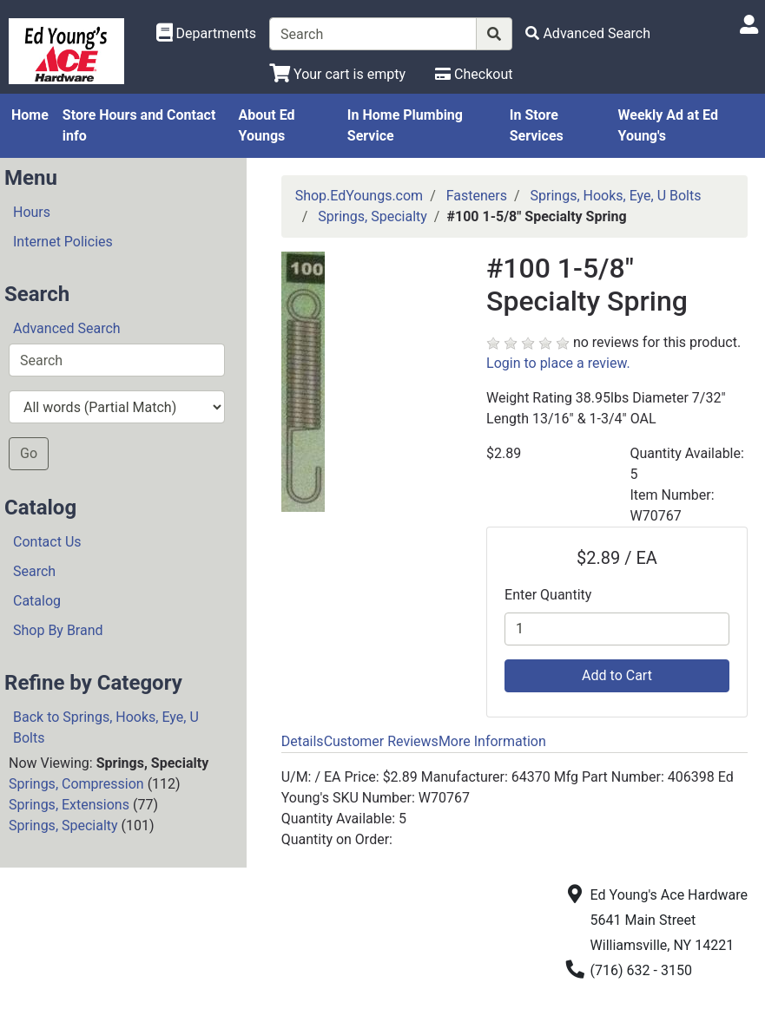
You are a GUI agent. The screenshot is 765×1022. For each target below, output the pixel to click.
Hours (31, 212)
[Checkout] (473, 74)
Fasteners (476, 195)
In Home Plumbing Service (405, 125)
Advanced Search (67, 328)
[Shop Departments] (206, 33)
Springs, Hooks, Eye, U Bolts (616, 195)
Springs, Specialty (63, 825)
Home (30, 115)
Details (302, 741)
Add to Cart (617, 675)
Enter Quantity (548, 594)
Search (34, 571)
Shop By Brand (58, 630)
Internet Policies (63, 241)
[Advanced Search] (587, 33)
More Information (492, 741)
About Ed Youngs (267, 125)
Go (28, 453)
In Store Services (537, 125)
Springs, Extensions (69, 804)
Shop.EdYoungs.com (359, 195)
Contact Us (47, 542)
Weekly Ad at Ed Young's (667, 125)
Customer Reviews (381, 741)
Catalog (37, 601)
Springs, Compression (76, 784)
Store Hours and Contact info (139, 125)
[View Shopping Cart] (337, 74)
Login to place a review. (558, 363)
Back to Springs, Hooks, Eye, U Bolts (106, 727)
